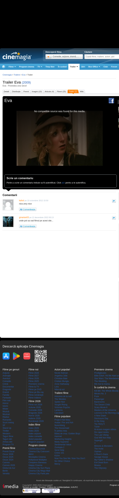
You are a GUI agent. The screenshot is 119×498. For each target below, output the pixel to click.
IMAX (31, 454)
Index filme (34, 424)
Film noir (7, 400)
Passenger (99, 399)
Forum (114, 67)
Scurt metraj (8, 422)
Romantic (7, 420)
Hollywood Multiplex (38, 460)
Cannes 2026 (9, 465)
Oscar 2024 (8, 460)
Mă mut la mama (102, 384)
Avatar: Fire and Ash (63, 422)
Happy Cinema (35, 465)
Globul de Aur (9, 468)
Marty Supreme (61, 442)
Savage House (101, 457)
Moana (97, 465)
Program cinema (26, 67)
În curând (62, 67)
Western (6, 433)
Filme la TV (34, 387)
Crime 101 (59, 453)
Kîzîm (57, 455)
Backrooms (99, 402)
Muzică (6, 411)
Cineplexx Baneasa (37, 462)
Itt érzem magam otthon (105, 429)
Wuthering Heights (63, 439)
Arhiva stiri (7, 442)
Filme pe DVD (35, 389)
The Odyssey (100, 468)
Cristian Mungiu (61, 381)
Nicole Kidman (61, 373)
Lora (56, 387)
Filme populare (62, 416)
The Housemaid (61, 428)
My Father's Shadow (103, 460)
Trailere (17, 75)
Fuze (96, 396)
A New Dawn (100, 415)
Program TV (8, 444)
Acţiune (6, 373)
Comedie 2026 (35, 410)
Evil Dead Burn (101, 462)
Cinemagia (7, 75)
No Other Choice (62, 461)
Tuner (97, 426)
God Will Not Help (102, 438)
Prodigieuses (100, 373)
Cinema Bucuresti (37, 449)
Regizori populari (36, 442)
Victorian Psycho (62, 407)
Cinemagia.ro (17, 56)
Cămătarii (58, 413)
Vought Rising (60, 404)
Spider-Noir (59, 402)
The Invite (98, 449)
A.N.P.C (74, 487)
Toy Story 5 (99, 424)
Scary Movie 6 (100, 407)
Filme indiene (35, 398)
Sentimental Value (62, 444)
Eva (17, 82)
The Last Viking (101, 435)
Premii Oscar (9, 451)
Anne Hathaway (61, 384)
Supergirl (98, 440)
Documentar (8, 387)
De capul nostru (101, 432)
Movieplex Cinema (37, 457)
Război (6, 417)
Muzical (6, 414)
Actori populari (35, 439)
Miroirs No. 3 (100, 393)
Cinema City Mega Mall (39, 471)
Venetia (6, 473)
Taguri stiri (7, 439)
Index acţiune (35, 433)
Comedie (7, 381)
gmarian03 (24, 217)
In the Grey (99, 421)
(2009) (26, 82)
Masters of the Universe (105, 410)
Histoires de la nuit (63, 396)
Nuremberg (59, 425)
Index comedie (35, 436)
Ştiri (83, 67)
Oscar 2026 (8, 454)
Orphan (97, 451)
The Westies (60, 399)
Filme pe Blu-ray (36, 392)
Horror (5, 403)
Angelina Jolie (60, 375)
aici (63, 183)
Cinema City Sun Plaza (39, 468)
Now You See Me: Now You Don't (69, 458)
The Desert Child (102, 404)
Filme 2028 (34, 373)
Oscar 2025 (8, 457)
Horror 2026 (34, 415)
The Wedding (100, 381)
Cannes (6, 462)
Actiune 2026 (35, 407)
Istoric (5, 406)
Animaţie (7, 375)
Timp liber (49, 67)
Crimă (5, 384)
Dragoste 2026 (35, 413)
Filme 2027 (34, 375)
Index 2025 (34, 431)
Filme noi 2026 (35, 404)
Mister (5, 409)
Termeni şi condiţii (30, 487)
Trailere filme (61, 393)
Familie (6, 395)
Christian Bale (60, 378)
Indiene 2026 (34, 418)
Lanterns (58, 410)
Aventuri (6, 378)
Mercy (57, 464)
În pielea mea (60, 431)
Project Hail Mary (62, 420)
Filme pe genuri (11, 369)
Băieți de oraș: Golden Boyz (67, 433)
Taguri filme (8, 436)
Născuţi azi (59, 389)
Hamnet (58, 436)
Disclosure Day (101, 418)
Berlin (5, 471)
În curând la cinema (104, 387)
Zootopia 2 (59, 447)
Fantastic (7, 398)
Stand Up (7, 428)
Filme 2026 (34, 378)
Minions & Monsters (103, 446)
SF (4, 425)
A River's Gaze (101, 454)
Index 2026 (34, 428)
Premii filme (9, 448)
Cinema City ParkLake (39, 473)
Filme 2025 (34, 381)
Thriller (6, 431)
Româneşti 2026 (36, 421)
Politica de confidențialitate (58, 487)
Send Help (59, 450)
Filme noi (33, 369)
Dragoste (7, 389)
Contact (42, 487)
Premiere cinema (36, 384)
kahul (21, 200)
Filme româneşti (36, 395)
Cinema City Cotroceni (39, 451)
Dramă (6, 392)
